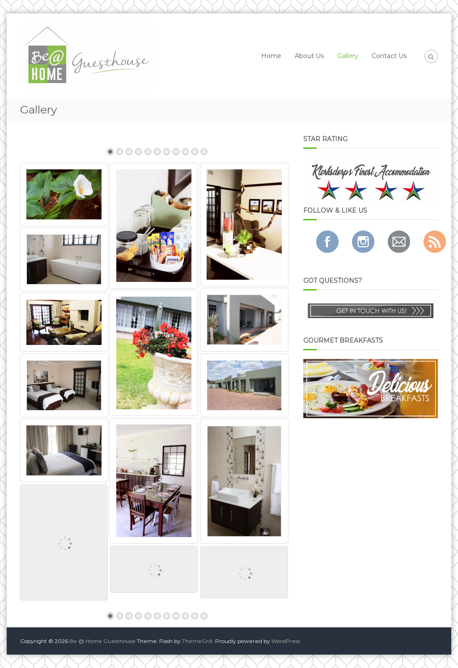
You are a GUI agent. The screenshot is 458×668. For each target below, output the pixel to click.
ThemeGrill (197, 641)
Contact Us (389, 56)
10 (194, 154)
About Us (309, 56)
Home (271, 56)
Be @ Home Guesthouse (102, 641)
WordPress (285, 641)
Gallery (347, 56)
